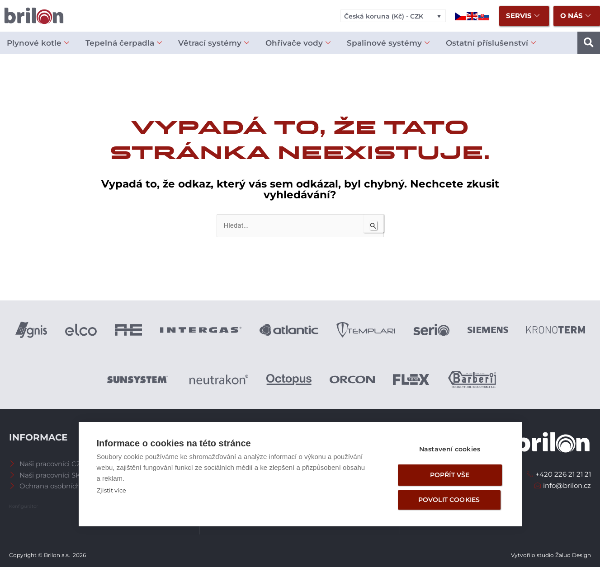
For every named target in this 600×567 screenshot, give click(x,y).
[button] (588, 43)
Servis (522, 16)
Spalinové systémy (388, 43)
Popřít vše (450, 474)
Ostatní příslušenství (491, 43)
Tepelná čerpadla (123, 43)
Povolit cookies (449, 499)
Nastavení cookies (449, 449)
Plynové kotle (38, 43)
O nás (575, 16)
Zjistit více (111, 490)
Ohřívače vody (298, 43)
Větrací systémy (213, 43)
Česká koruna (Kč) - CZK (383, 16)
